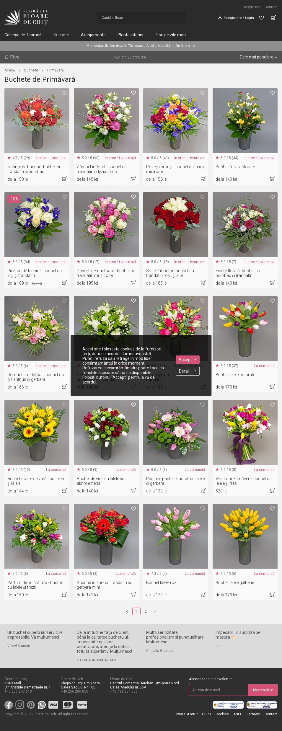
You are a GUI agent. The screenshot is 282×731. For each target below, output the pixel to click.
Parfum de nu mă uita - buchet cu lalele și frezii (35, 585)
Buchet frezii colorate (235, 166)
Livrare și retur (186, 714)
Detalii (187, 371)
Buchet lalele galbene (235, 582)
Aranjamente (93, 34)
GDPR (206, 714)
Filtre (11, 57)
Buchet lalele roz (161, 582)
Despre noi (251, 7)
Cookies (222, 714)
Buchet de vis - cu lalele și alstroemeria (100, 481)
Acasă (9, 70)
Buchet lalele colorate (235, 374)
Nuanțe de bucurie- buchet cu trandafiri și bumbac (34, 169)
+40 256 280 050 (74, 691)
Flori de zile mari (171, 34)
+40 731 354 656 (124, 691)
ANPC (237, 714)
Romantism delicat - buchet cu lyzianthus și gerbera (35, 377)
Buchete (61, 34)
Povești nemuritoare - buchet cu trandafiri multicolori (106, 273)
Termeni (253, 714)
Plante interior (131, 34)
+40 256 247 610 (18, 691)
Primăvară (55, 70)
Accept (188, 359)
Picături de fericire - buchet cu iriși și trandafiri (34, 273)
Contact (271, 7)
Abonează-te (262, 690)
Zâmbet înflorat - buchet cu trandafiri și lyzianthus (102, 169)
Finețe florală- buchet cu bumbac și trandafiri (238, 273)
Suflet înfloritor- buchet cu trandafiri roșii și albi (170, 273)
